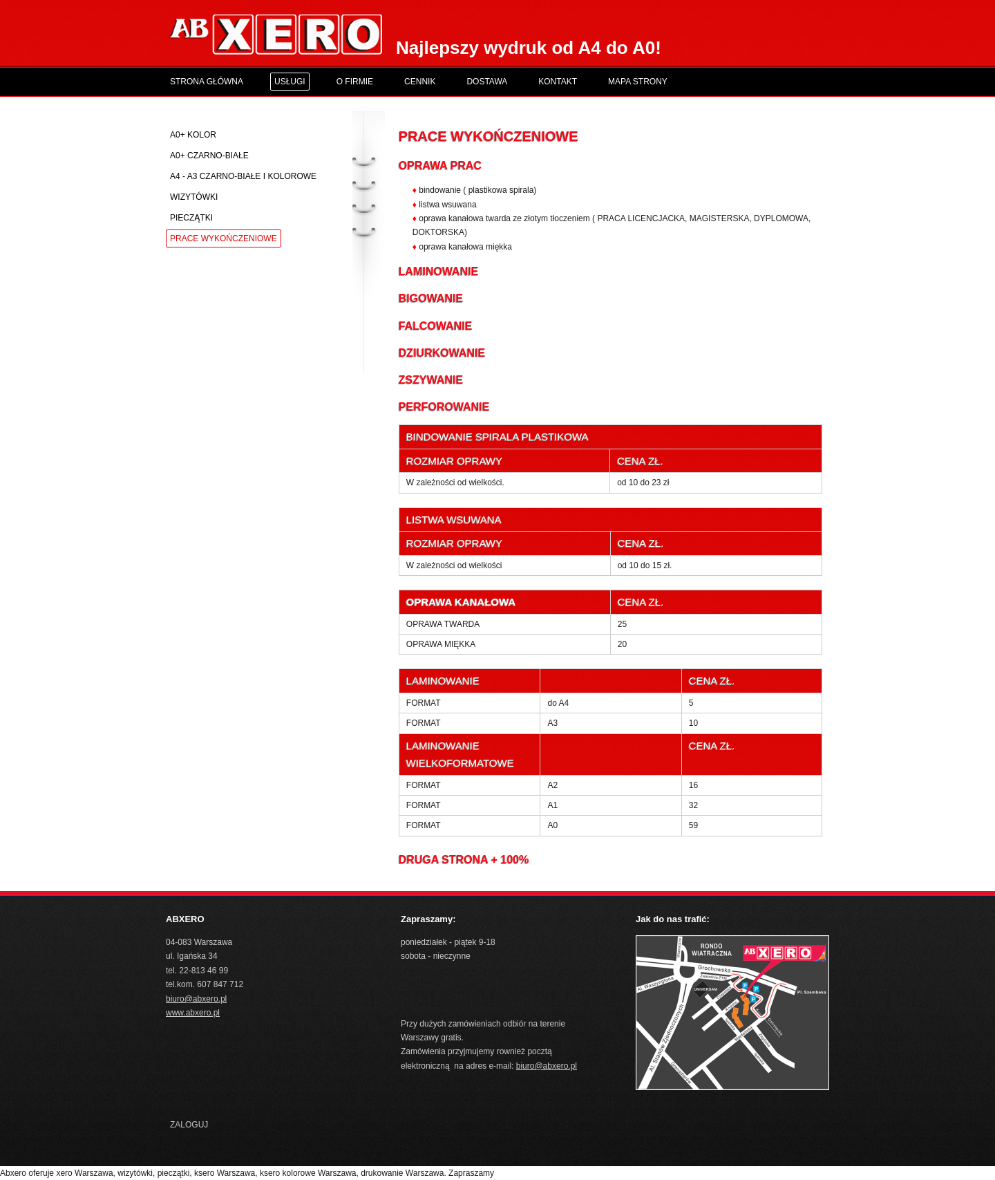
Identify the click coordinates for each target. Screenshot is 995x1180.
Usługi (289, 81)
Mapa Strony (637, 81)
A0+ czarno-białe (209, 155)
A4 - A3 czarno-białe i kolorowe (243, 176)
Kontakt (557, 81)
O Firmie (355, 81)
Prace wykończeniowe (223, 238)
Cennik (419, 81)
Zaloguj (189, 1125)
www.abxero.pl (193, 1013)
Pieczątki (191, 218)
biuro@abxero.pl (196, 999)
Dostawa (486, 81)
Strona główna (206, 81)
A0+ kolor (193, 135)
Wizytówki (194, 197)
